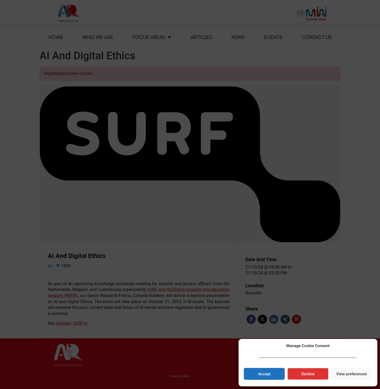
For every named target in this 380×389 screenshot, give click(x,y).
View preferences (351, 374)
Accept (264, 374)
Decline (308, 374)
